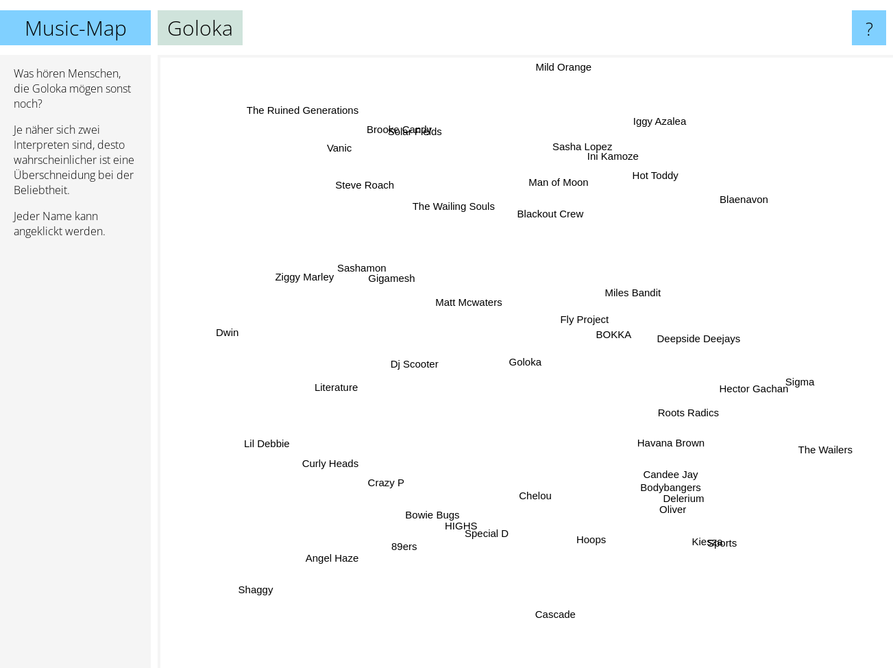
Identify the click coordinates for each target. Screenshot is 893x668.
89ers (408, 522)
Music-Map (76, 28)
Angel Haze (358, 550)
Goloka (525, 362)
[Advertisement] (75, 459)
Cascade (551, 606)
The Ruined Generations (324, 133)
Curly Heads (347, 447)
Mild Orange (557, 110)
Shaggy (282, 567)
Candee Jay (667, 464)
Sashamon (360, 278)
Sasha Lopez (572, 151)
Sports (711, 539)
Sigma (769, 373)
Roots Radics (682, 424)
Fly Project (563, 309)
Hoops (579, 538)
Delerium (663, 477)
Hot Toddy (648, 187)
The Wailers (780, 435)
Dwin (191, 318)
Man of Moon (549, 181)
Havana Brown (684, 451)
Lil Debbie (290, 449)
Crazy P (402, 469)
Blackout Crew (559, 200)
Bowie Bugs (446, 491)
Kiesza (683, 522)
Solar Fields (431, 165)
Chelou (538, 493)
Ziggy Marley (314, 290)
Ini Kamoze (615, 171)
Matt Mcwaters (454, 292)
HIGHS (456, 523)
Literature (319, 384)
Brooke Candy (415, 137)
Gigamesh (405, 283)
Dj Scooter (407, 355)
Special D (496, 517)
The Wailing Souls (458, 222)
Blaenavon (733, 205)
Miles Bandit (617, 284)
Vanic (363, 187)
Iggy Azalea (666, 133)
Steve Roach (388, 210)
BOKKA (617, 333)
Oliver (659, 493)
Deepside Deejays (713, 344)
